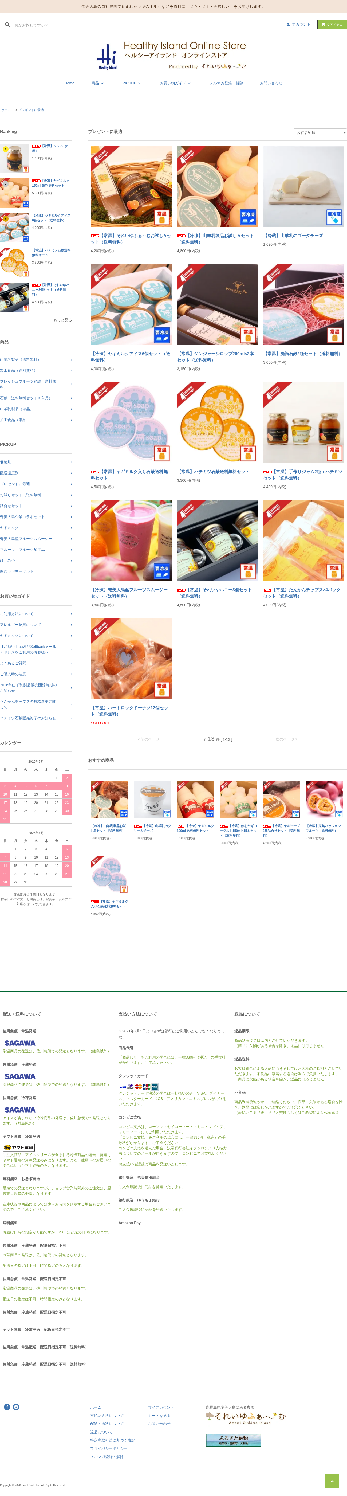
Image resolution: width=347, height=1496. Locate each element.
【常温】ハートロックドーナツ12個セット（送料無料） (129, 711)
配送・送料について (107, 1423)
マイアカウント (161, 1407)
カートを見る (159, 1415)
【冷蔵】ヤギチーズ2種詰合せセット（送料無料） (281, 830)
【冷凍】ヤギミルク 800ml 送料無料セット (195, 828)
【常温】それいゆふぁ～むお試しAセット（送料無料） (131, 238)
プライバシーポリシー (109, 1448)
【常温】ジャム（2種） (50, 148)
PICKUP (133, 83)
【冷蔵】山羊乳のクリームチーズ (152, 828)
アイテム (331, 24)
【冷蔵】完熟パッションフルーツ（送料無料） (323, 828)
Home (69, 83)
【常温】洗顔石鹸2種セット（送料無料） (302, 353)
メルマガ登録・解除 (226, 83)
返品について (101, 1432)
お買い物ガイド (176, 83)
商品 (98, 83)
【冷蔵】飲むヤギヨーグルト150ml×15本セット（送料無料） (238, 830)
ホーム (6, 110)
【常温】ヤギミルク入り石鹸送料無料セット (129, 474)
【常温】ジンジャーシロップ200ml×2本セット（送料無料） (215, 356)
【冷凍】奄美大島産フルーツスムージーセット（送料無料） (129, 593)
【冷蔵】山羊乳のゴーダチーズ (293, 235)
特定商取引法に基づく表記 (112, 1440)
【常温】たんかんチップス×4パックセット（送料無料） (302, 593)
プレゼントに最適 (31, 110)
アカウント (301, 24)
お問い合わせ (271, 83)
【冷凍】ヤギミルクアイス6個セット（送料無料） (51, 218)
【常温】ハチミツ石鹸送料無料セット (51, 252)
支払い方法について (107, 1415)
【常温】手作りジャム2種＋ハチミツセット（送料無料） (302, 474)
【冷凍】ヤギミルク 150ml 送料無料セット (50, 183)
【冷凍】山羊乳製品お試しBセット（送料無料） (108, 828)
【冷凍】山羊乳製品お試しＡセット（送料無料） (215, 238)
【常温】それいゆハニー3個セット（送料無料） (50, 289)
